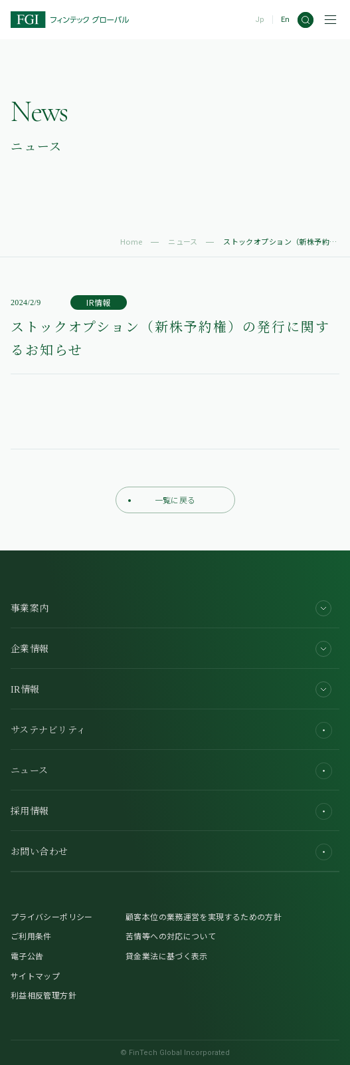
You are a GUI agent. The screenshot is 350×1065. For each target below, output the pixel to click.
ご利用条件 (31, 935)
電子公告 (27, 955)
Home (131, 241)
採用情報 (171, 811)
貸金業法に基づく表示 (167, 955)
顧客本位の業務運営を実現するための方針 (204, 916)
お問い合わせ (171, 852)
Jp (259, 19)
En (285, 19)
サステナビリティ (171, 730)
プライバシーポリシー (52, 916)
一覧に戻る (162, 499)
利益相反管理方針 (43, 995)
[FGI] (70, 19)
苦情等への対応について (171, 935)
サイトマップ (35, 975)
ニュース (183, 241)
